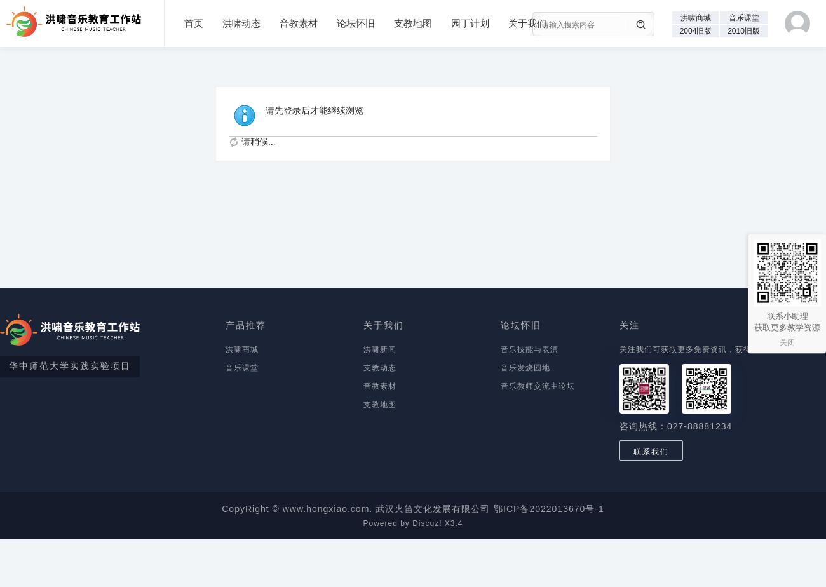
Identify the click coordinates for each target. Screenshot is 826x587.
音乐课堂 (744, 17)
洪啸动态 (241, 23)
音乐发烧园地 (525, 367)
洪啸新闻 (379, 349)
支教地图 (413, 23)
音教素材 (299, 23)
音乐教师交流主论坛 (538, 386)
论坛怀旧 (356, 23)
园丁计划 (470, 23)
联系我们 (651, 451)
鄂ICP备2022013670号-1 (549, 509)
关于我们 (527, 23)
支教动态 (379, 367)
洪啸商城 (695, 17)
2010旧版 (744, 31)
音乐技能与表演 (530, 349)
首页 (193, 23)
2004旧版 (696, 31)
